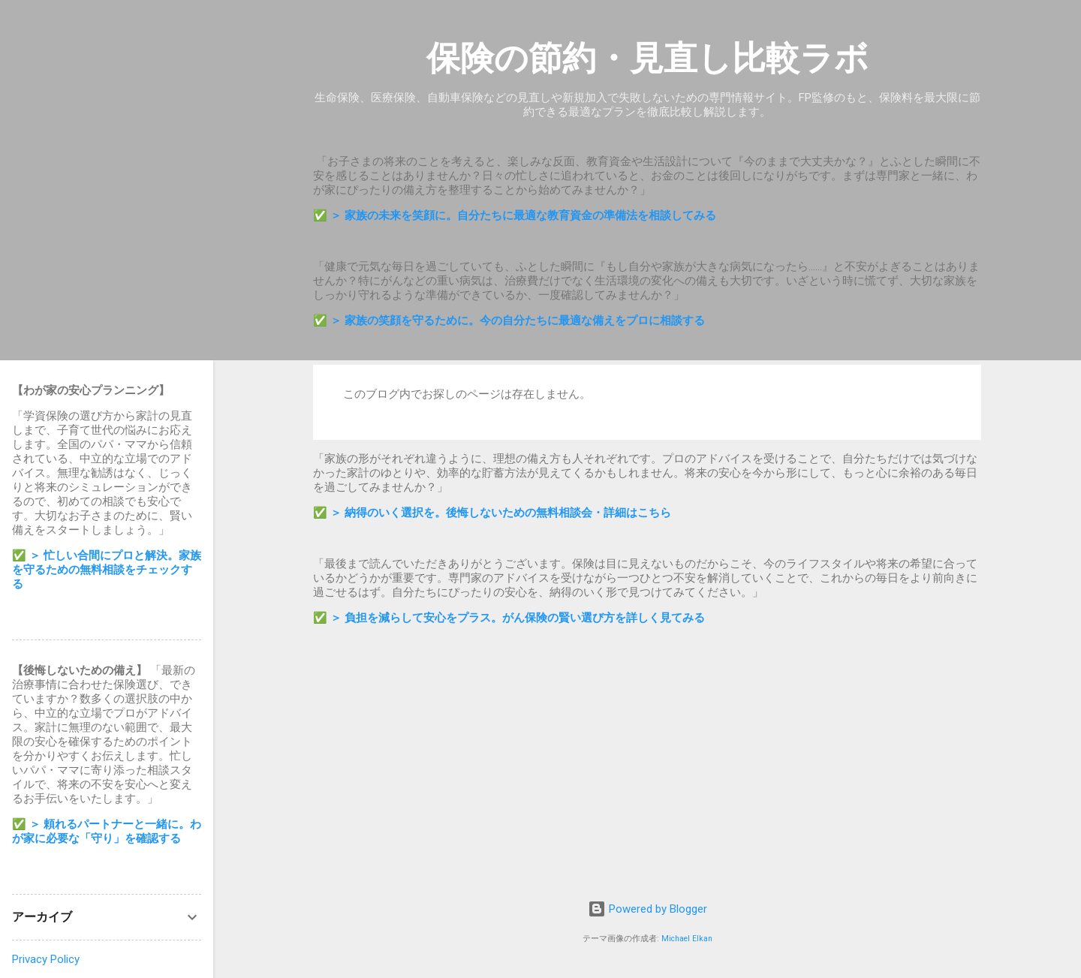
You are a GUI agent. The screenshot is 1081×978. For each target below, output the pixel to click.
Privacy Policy (46, 959)
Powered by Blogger (647, 909)
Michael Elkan (686, 938)
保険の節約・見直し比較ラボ (647, 58)
